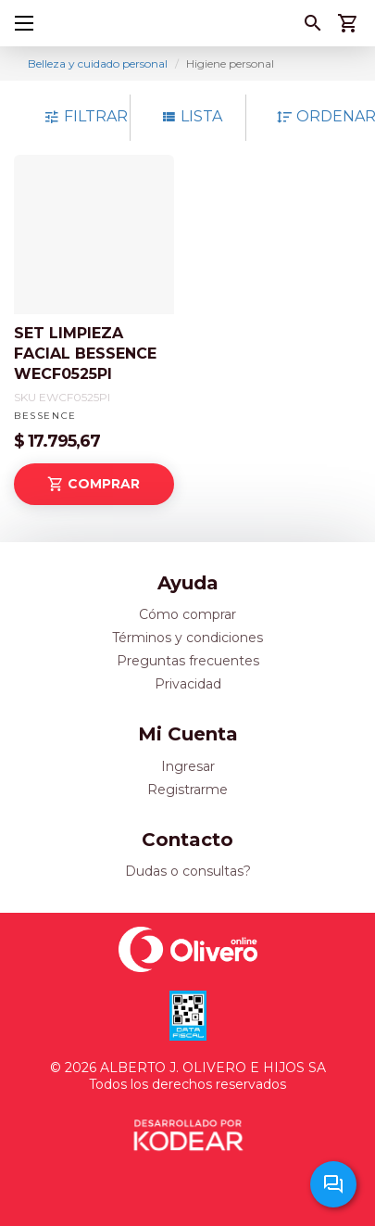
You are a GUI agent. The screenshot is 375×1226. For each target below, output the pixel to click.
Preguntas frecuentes (188, 660)
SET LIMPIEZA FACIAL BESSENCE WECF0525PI (85, 353)
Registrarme (187, 789)
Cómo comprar (187, 614)
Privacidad (188, 684)
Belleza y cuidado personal (98, 63)
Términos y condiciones (187, 637)
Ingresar (188, 766)
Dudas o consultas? (188, 871)
